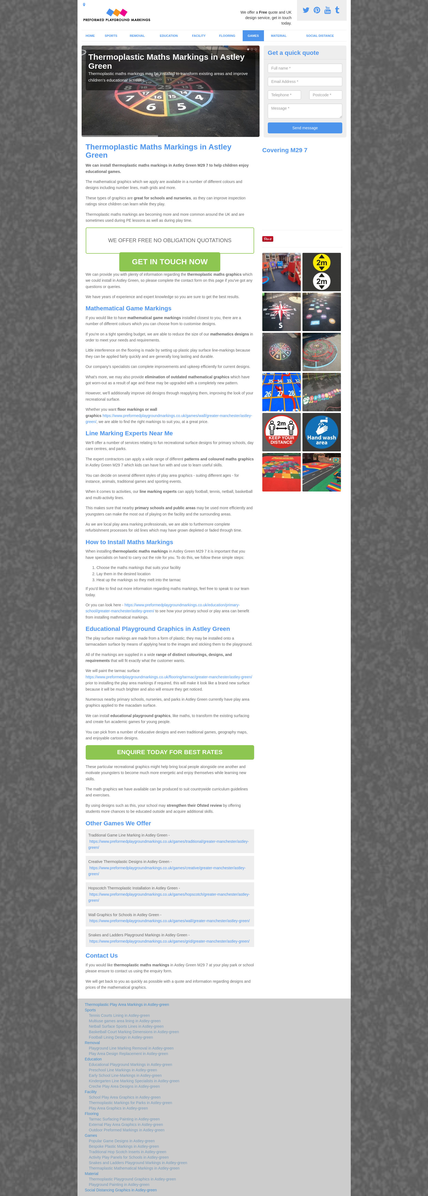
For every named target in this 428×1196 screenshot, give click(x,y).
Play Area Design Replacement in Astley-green (128, 1053)
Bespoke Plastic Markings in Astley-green (124, 1146)
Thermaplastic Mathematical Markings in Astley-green (134, 1168)
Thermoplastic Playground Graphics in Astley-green (132, 1179)
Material (279, 35)
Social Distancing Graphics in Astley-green (121, 1190)
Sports (111, 35)
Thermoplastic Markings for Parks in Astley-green (130, 1103)
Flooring (227, 35)
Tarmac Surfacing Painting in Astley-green (124, 1119)
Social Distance (320, 35)
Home (90, 35)
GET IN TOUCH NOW (170, 261)
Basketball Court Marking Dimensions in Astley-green (134, 1032)
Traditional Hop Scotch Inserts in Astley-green (128, 1152)
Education (169, 35)
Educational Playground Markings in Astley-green (130, 1064)
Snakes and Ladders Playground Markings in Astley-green (138, 1163)
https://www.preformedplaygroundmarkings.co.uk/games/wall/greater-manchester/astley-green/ (169, 921)
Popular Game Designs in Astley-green (122, 1141)
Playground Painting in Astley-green (119, 1184)
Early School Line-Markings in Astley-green (125, 1075)
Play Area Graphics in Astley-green (118, 1108)
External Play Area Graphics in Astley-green (126, 1124)
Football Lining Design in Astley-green (121, 1037)
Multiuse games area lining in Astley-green (125, 1021)
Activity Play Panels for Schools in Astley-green (129, 1157)
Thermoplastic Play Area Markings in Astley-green (127, 1004)
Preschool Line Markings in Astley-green (123, 1070)
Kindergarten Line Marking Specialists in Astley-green (134, 1081)
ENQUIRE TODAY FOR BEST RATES (169, 752)
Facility (199, 35)
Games (253, 35)
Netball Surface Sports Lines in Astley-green (126, 1026)
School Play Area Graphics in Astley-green (125, 1097)
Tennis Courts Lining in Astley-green (119, 1015)
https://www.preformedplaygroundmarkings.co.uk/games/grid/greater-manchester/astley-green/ (169, 941)
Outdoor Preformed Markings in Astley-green (127, 1130)
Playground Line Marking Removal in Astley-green (131, 1048)
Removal (137, 35)
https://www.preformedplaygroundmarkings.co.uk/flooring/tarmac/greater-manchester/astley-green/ (169, 677)
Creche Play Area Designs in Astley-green (124, 1086)
